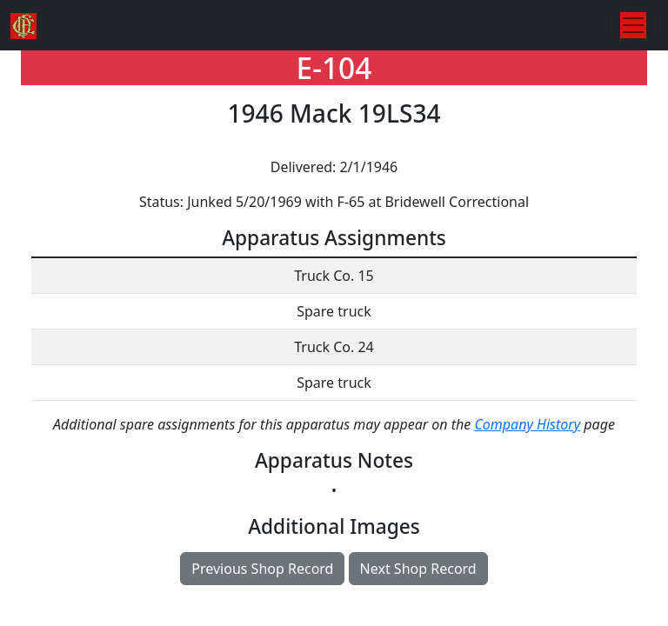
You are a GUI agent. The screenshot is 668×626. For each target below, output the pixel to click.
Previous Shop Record (262, 568)
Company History (527, 424)
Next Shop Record (418, 568)
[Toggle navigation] (633, 25)
